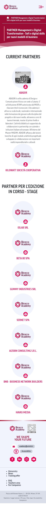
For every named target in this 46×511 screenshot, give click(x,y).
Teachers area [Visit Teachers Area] (14, 483)
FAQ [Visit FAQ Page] (10, 481)
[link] (11, 7)
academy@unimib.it (26, 446)
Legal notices (15, 498)
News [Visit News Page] (10, 473)
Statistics (7, 498)
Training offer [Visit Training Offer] (14, 476)
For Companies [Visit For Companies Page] (14, 485)
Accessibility (26, 451)
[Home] (8, 18)
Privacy (23, 498)
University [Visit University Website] (12, 471)
